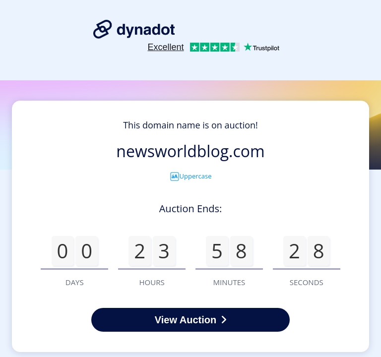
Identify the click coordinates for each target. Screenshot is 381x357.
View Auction (190, 319)
